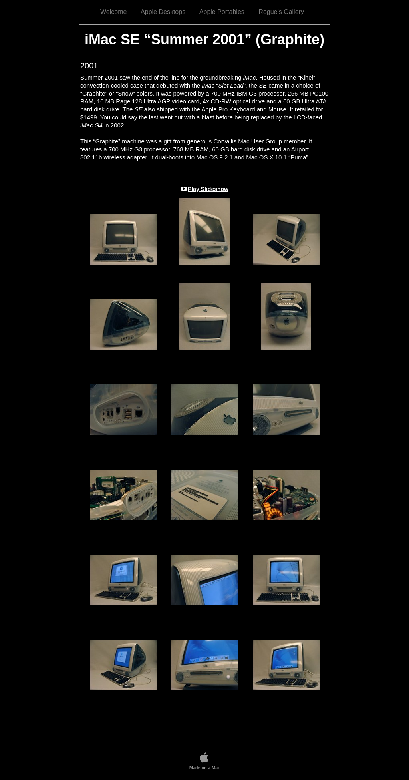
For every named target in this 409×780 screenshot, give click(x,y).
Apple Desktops (163, 11)
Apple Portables (221, 11)
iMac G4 (91, 125)
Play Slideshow (208, 189)
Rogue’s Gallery (281, 11)
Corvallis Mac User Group (247, 141)
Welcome (113, 11)
